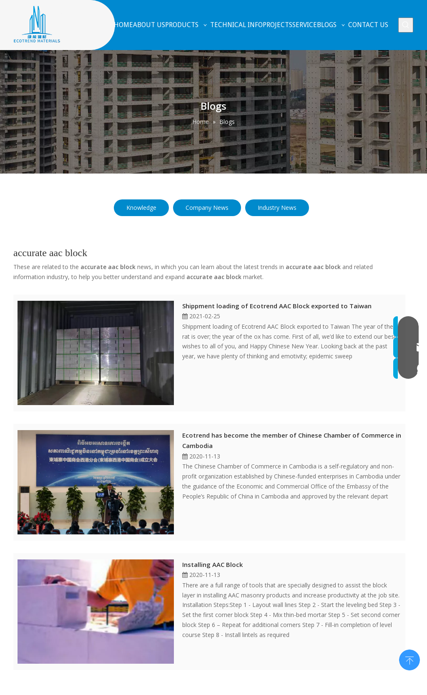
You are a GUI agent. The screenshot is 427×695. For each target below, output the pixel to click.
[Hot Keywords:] (405, 25)
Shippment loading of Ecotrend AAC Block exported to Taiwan (277, 306)
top (409, 659)
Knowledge (141, 208)
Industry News (277, 208)
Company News (207, 208)
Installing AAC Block (212, 564)
